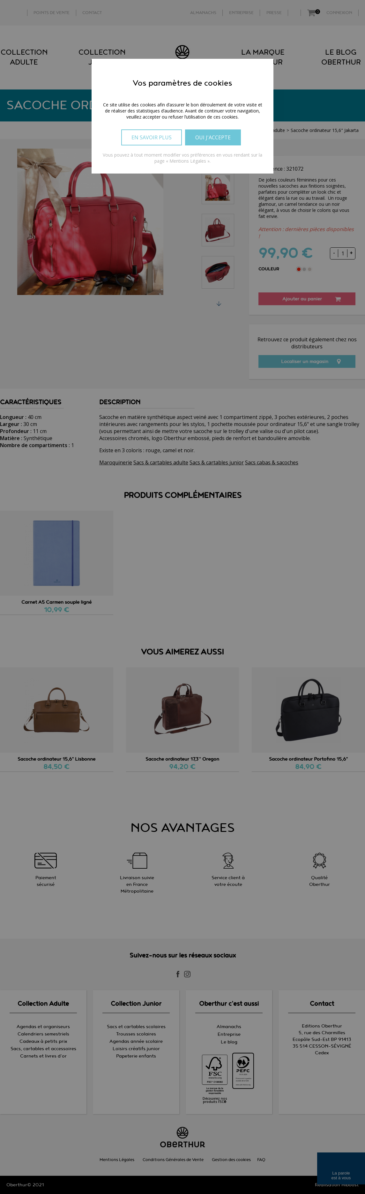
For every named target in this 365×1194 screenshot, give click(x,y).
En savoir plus (151, 137)
